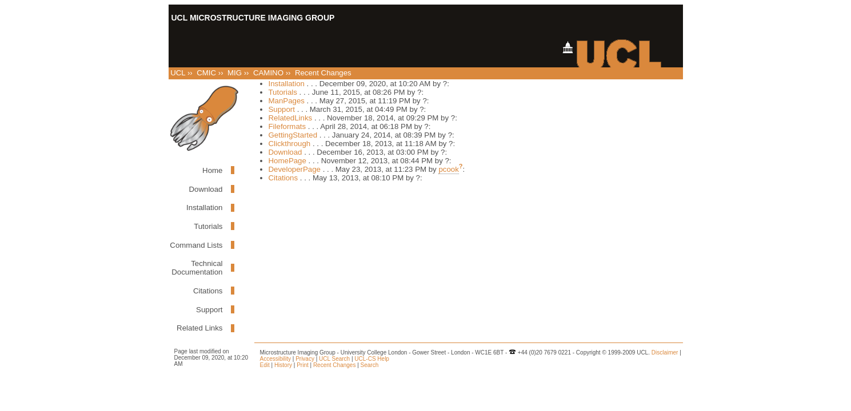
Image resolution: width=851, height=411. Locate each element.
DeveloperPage (295, 169)
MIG (234, 72)
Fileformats (287, 126)
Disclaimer (665, 352)
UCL (177, 72)
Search (370, 365)
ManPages (287, 100)
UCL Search (334, 359)
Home (212, 170)
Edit (265, 365)
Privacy (304, 359)
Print (303, 365)
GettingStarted (293, 135)
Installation (204, 207)
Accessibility (275, 359)
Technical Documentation (196, 267)
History (283, 365)
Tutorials (208, 226)
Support (209, 309)
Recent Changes (334, 365)
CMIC (206, 72)
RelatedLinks (291, 118)
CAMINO (268, 72)
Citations (208, 291)
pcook (448, 169)
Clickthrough (290, 143)
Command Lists (196, 245)
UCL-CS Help (371, 359)
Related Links (199, 328)
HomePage (287, 160)
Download (206, 189)
